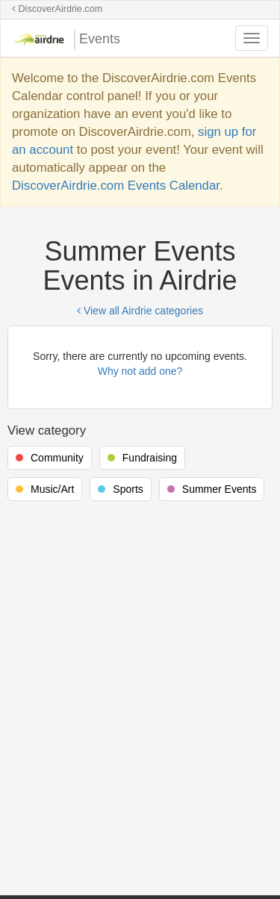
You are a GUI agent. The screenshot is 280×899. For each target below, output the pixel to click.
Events (66, 40)
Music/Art (52, 489)
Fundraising (149, 458)
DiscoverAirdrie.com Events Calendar (116, 185)
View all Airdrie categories (140, 311)
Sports (128, 489)
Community (57, 458)
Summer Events (219, 489)
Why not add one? (140, 371)
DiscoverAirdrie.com (57, 9)
